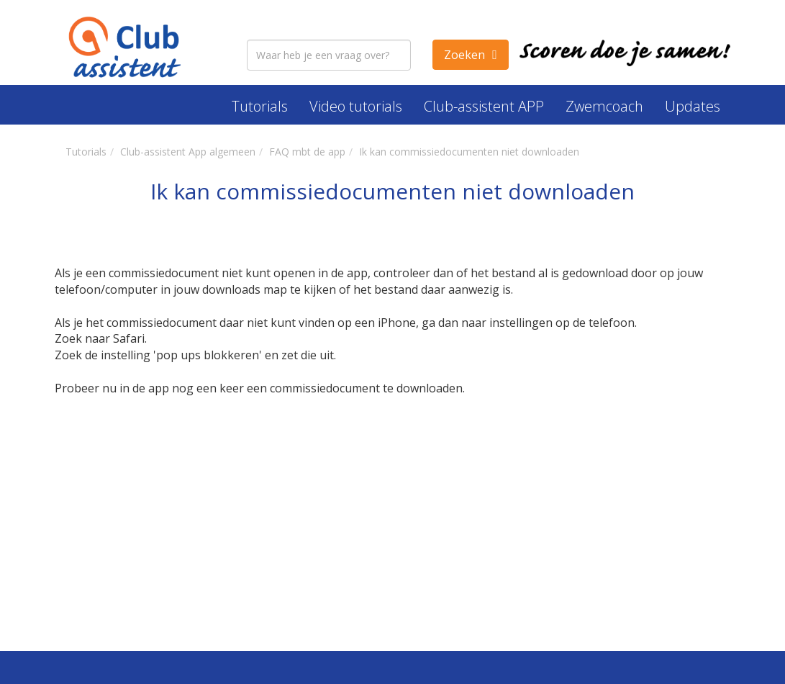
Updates (692, 106)
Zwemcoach (604, 106)
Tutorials (260, 106)
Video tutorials (355, 106)
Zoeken (464, 55)
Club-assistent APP (484, 106)
